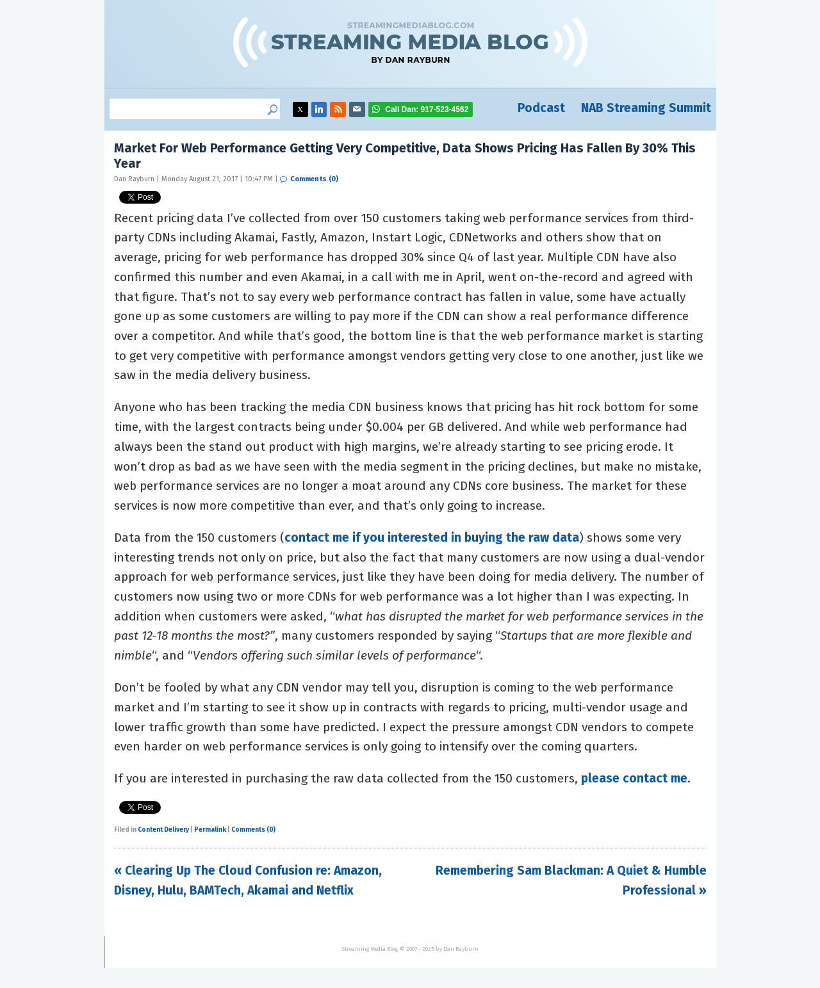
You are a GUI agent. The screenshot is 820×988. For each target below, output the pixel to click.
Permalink (210, 830)
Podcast (541, 108)
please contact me (634, 778)
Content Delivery (163, 830)
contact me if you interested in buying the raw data (431, 537)
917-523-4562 (426, 109)
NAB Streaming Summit (646, 108)
